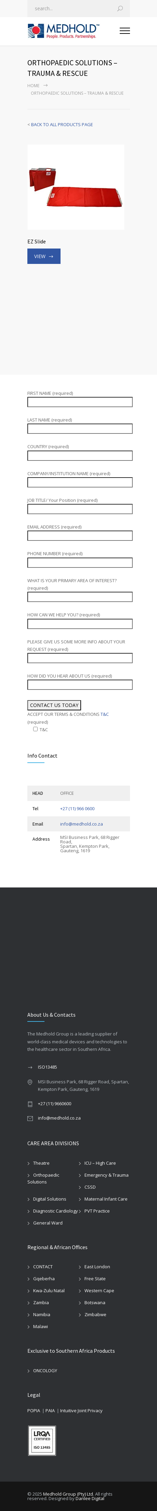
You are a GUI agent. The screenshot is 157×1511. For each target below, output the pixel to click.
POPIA (33, 1410)
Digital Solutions (49, 1199)
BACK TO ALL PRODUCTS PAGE (62, 124)
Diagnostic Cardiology (55, 1211)
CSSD (90, 1187)
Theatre (41, 1163)
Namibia (41, 1314)
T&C (105, 714)
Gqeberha (44, 1278)
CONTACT (43, 1266)
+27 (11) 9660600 (54, 1103)
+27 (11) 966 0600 (77, 808)
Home (33, 86)
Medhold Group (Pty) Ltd (68, 1494)
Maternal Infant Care (106, 1199)
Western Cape (99, 1290)
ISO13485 (47, 1067)
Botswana (94, 1302)
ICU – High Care (100, 1163)
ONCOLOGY (45, 1370)
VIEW (39, 256)
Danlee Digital (90, 1498)
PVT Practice (97, 1211)
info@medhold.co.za (81, 824)
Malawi (40, 1326)
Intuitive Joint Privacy (81, 1410)
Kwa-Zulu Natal (49, 1290)
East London (97, 1266)
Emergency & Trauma (106, 1175)
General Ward (48, 1223)
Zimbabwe (95, 1314)
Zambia (41, 1302)
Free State (95, 1278)
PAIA (50, 1410)
